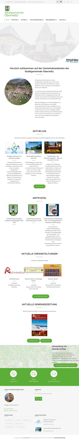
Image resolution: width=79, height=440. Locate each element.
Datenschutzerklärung (59, 437)
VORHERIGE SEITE (33, 340)
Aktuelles (24, 20)
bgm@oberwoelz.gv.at (11, 410)
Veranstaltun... (27, 420)
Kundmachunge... (10, 427)
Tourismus (62, 20)
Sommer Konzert (53, 279)
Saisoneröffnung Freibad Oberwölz (52, 428)
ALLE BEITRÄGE (39, 186)
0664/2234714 (9, 408)
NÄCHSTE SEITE (46, 340)
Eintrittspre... (9, 423)
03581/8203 (10, 1)
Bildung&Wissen (51, 20)
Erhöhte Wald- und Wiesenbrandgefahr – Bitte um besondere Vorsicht (53, 158)
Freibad (18, 420)
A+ (58, 1)
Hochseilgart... (10, 420)
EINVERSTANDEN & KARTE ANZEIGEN (65, 365)
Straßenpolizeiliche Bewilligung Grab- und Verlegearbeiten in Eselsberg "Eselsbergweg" (53, 220)
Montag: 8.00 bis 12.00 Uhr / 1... (37, 1)
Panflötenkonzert (14, 279)
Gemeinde (15, 20)
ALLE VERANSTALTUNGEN (40, 296)
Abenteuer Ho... (20, 423)
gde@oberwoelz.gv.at (21, 1)
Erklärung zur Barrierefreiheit (44, 393)
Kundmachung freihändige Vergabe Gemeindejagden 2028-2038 (14, 220)
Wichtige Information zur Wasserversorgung (49, 420)
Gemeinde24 (26, 437)
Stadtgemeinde (14, 14)
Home (7, 20)
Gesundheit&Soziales (37, 20)
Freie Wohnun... (21, 427)
